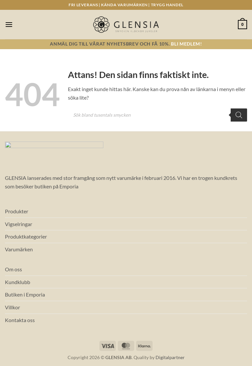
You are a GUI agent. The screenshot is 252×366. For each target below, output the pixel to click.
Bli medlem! (186, 44)
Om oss (13, 269)
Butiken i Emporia (25, 294)
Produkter (16, 211)
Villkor (12, 307)
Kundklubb (17, 282)
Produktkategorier (26, 236)
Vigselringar (18, 224)
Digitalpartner (170, 357)
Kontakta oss (20, 320)
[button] (9, 24)
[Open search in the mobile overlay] (157, 115)
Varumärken (19, 249)
